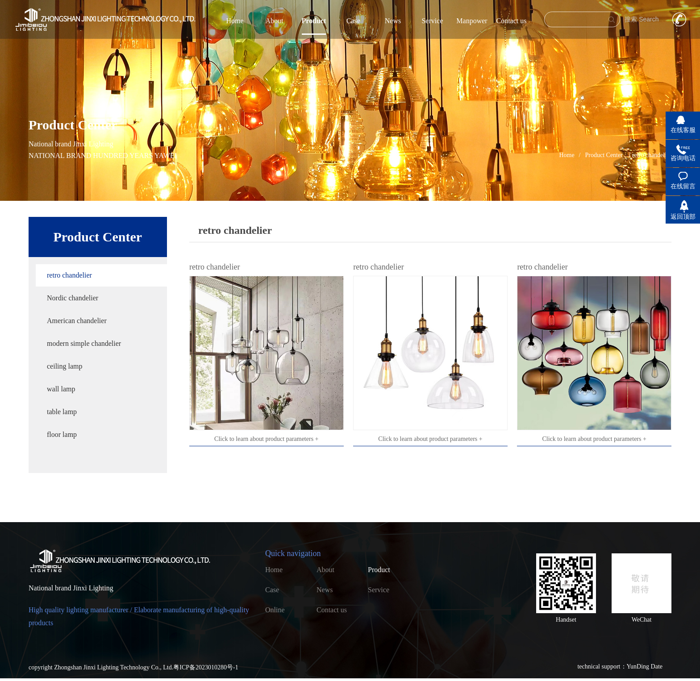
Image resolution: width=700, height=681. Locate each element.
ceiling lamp (65, 366)
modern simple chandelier (84, 343)
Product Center (604, 155)
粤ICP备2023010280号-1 (205, 667)
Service (432, 21)
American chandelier (77, 320)
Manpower (471, 21)
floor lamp (62, 434)
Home (234, 21)
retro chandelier (69, 275)
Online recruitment (281, 612)
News (393, 21)
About (274, 21)
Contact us (511, 21)
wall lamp (61, 389)
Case (353, 21)
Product (314, 21)
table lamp (62, 411)
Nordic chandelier (72, 298)
